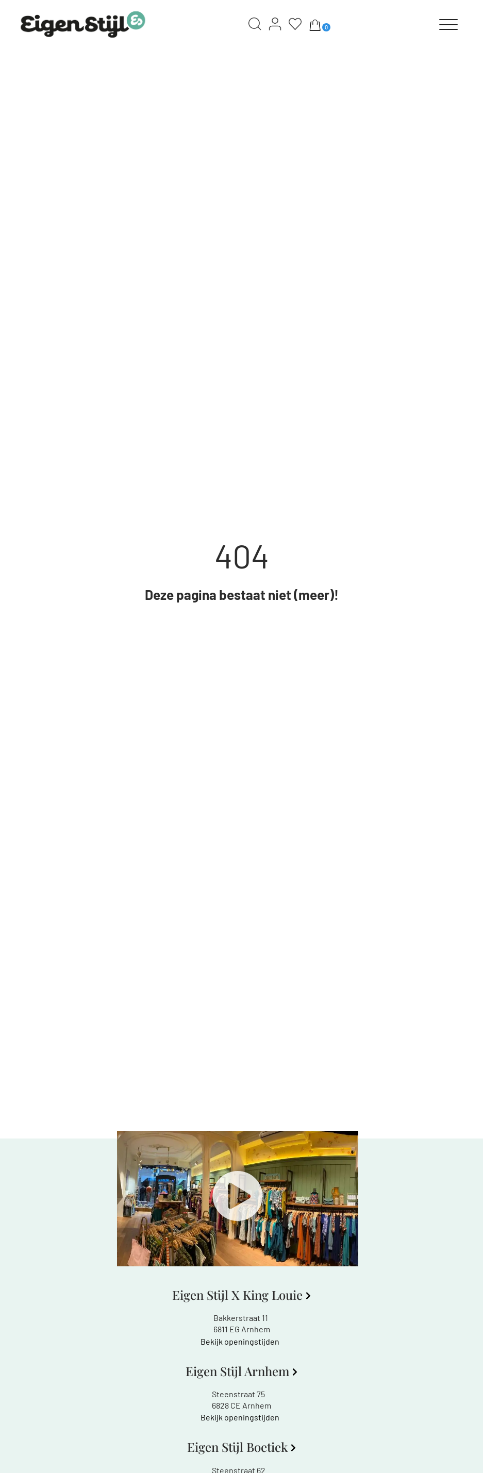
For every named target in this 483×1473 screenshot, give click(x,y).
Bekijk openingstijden (240, 1341)
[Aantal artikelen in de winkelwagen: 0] (315, 25)
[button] (237, 1198)
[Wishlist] (295, 24)
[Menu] (448, 24)
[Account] (275, 24)
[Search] (254, 24)
